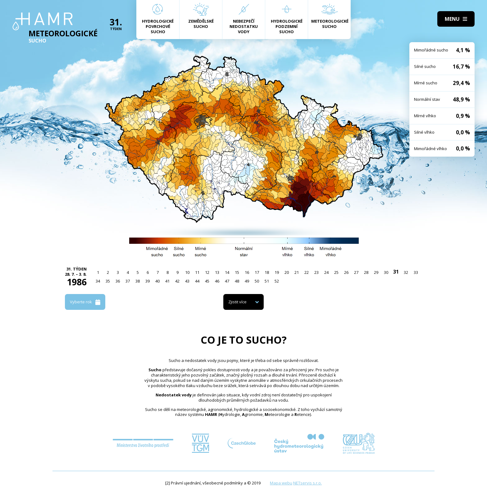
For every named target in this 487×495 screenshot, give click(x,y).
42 (177, 281)
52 (277, 281)
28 (366, 272)
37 (127, 281)
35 (108, 281)
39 (147, 281)
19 (277, 272)
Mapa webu (281, 483)
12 (207, 272)
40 (157, 281)
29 (376, 272)
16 (247, 272)
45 (207, 281)
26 (346, 272)
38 (137, 281)
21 (296, 272)
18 (267, 272)
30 (386, 272)
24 (326, 272)
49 (247, 281)
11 (197, 272)
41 (167, 281)
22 (306, 272)
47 (227, 281)
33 (416, 272)
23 (316, 272)
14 (227, 272)
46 (217, 281)
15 (237, 272)
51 (267, 281)
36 (118, 281)
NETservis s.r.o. (307, 483)
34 (98, 281)
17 (257, 272)
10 (187, 272)
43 (187, 281)
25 (336, 272)
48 (237, 281)
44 (197, 281)
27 (356, 272)
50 (257, 281)
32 (406, 272)
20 (286, 272)
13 (217, 272)
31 (396, 271)
